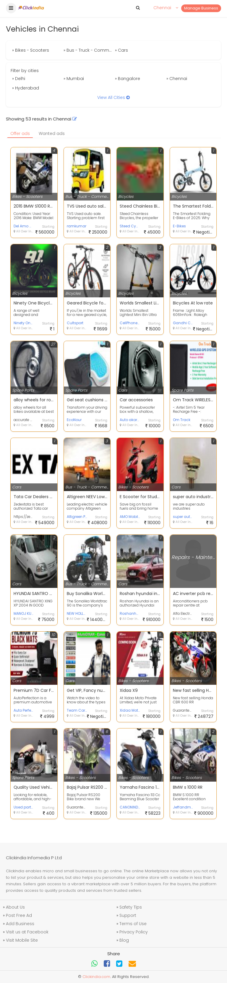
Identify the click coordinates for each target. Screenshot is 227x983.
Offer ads (20, 133)
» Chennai (176, 78)
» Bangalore (127, 78)
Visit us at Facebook (27, 932)
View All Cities (113, 97)
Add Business (20, 924)
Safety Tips (130, 907)
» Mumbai (74, 78)
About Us (15, 907)
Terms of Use (133, 924)
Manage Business (201, 8)
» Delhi (18, 78)
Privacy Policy (133, 932)
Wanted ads (52, 133)
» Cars (121, 50)
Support (127, 915)
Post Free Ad (19, 915)
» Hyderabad (25, 88)
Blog (124, 940)
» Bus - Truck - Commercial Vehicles (89, 50)
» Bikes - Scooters (30, 50)
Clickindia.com (96, 976)
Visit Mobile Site (22, 940)
